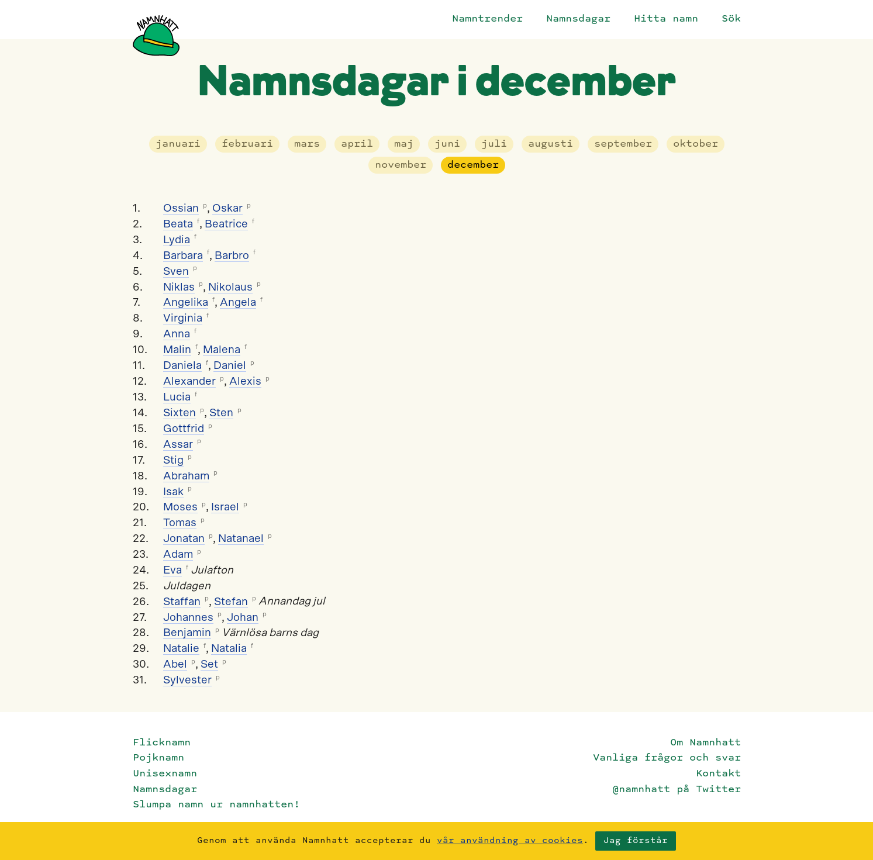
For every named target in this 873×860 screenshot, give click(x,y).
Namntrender (487, 19)
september (623, 144)
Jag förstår (635, 840)
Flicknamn (162, 742)
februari (247, 144)
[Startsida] (156, 35)
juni (447, 144)
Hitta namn (666, 19)
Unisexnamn (165, 773)
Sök (731, 19)
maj (403, 144)
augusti (550, 144)
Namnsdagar (578, 19)
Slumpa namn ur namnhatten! (216, 804)
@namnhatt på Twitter (676, 789)
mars (307, 144)
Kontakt (718, 773)
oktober (695, 144)
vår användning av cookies (510, 840)
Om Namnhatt (705, 742)
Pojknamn (158, 758)
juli (494, 144)
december (473, 165)
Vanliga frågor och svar (667, 758)
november (400, 165)
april (357, 144)
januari (178, 144)
